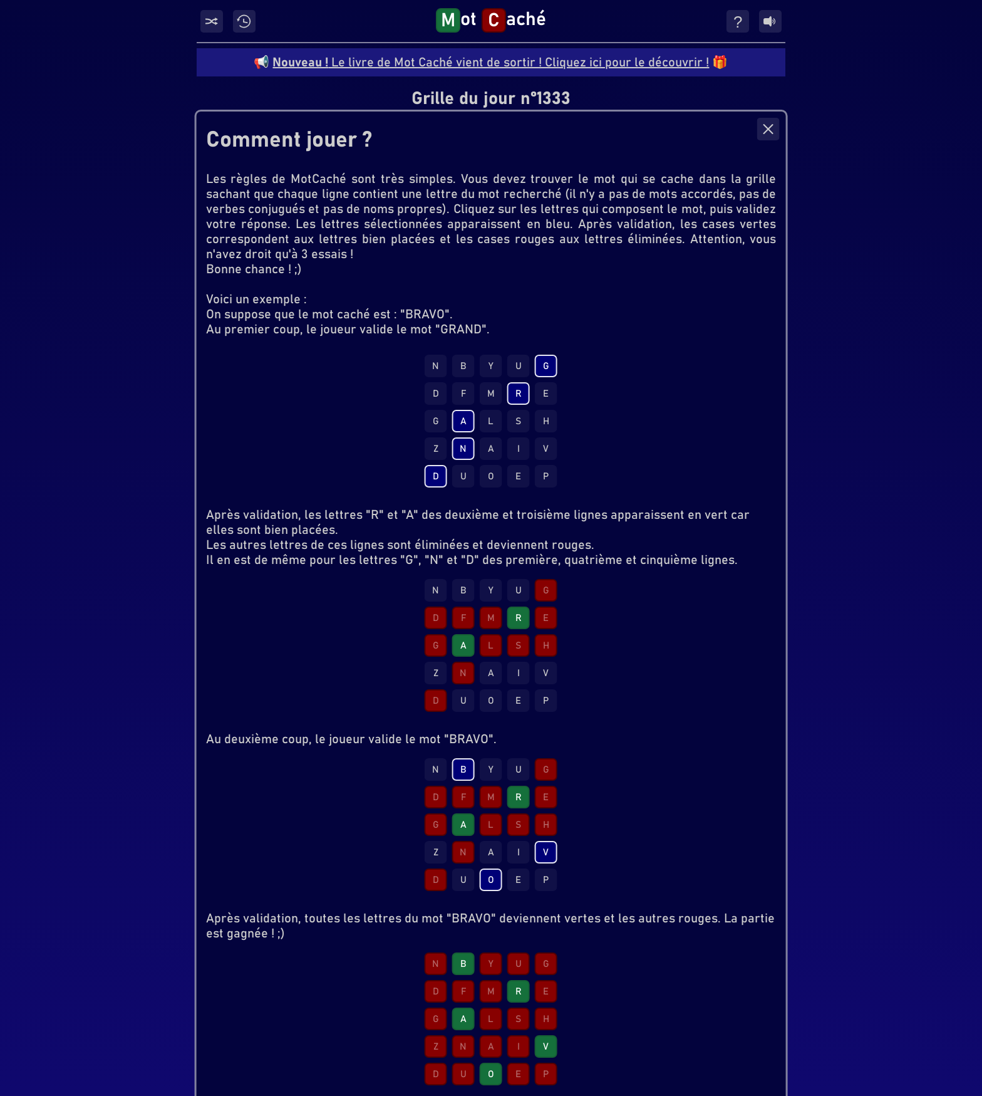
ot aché (491, 20)
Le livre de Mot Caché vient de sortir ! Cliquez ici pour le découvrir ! (490, 62)
